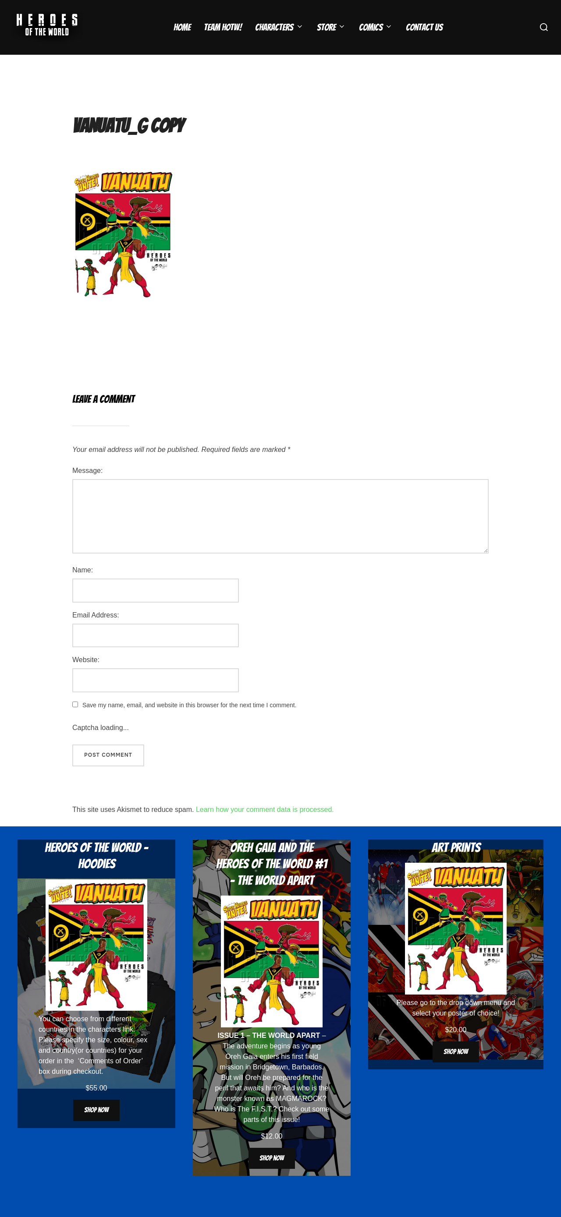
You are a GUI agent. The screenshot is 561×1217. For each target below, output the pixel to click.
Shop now (96, 1127)
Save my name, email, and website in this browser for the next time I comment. (189, 722)
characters (104, 1046)
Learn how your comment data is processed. (265, 826)
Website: (85, 677)
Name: (82, 587)
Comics (376, 27)
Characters (279, 27)
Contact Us (424, 27)
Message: (87, 487)
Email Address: (95, 632)
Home (182, 27)
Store (331, 27)
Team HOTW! (223, 27)
